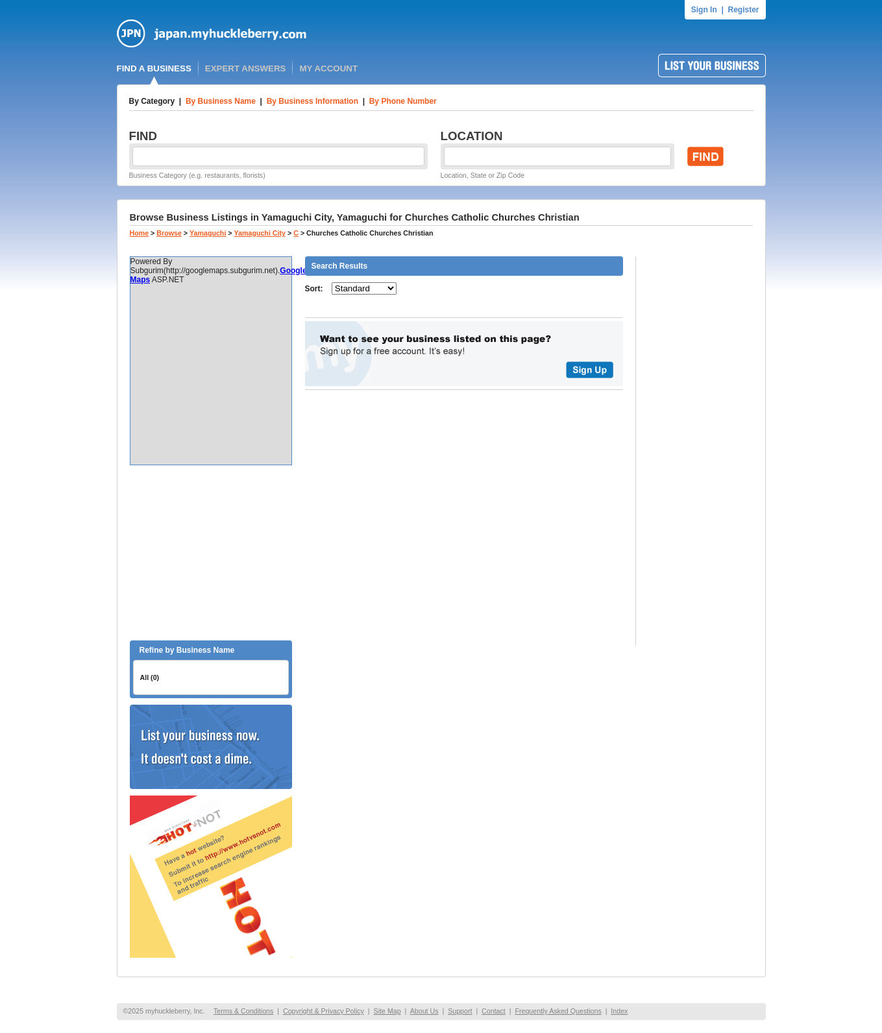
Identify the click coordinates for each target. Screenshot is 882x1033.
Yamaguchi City (260, 233)
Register (743, 9)
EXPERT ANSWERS (245, 68)
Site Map (387, 1011)
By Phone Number (403, 101)
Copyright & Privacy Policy (323, 1011)
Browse (169, 233)
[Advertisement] (211, 553)
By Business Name (221, 101)
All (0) (150, 677)
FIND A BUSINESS (154, 68)
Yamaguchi (208, 233)
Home (139, 233)
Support (460, 1011)
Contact (494, 1011)
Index (619, 1011)
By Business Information (312, 101)
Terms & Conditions (243, 1011)
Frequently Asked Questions (558, 1011)
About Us (424, 1011)
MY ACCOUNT (328, 68)
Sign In (704, 9)
